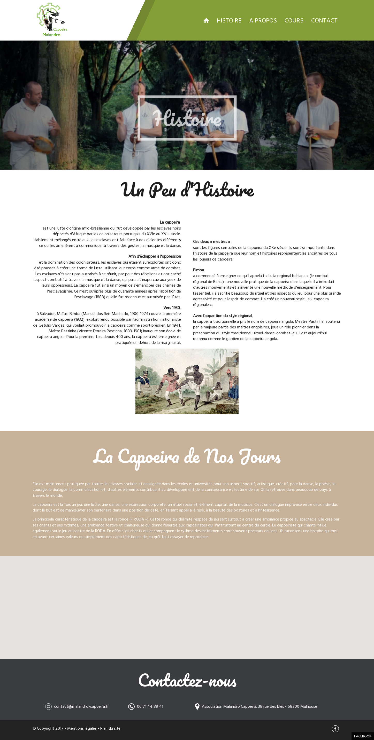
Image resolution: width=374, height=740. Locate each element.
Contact (324, 20)
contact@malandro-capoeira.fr (81, 706)
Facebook (362, 736)
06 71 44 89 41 (150, 706)
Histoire (229, 20)
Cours (294, 20)
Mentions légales (82, 728)
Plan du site (110, 728)
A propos (263, 20)
